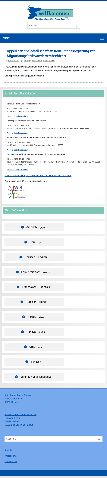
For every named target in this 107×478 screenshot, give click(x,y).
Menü (6, 38)
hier (22, 75)
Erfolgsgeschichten (33, 61)
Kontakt (8, 450)
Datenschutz (10, 461)
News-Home (48, 61)
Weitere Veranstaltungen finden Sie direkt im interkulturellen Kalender (37, 175)
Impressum (10, 456)
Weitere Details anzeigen (17, 116)
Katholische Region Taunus (17, 395)
